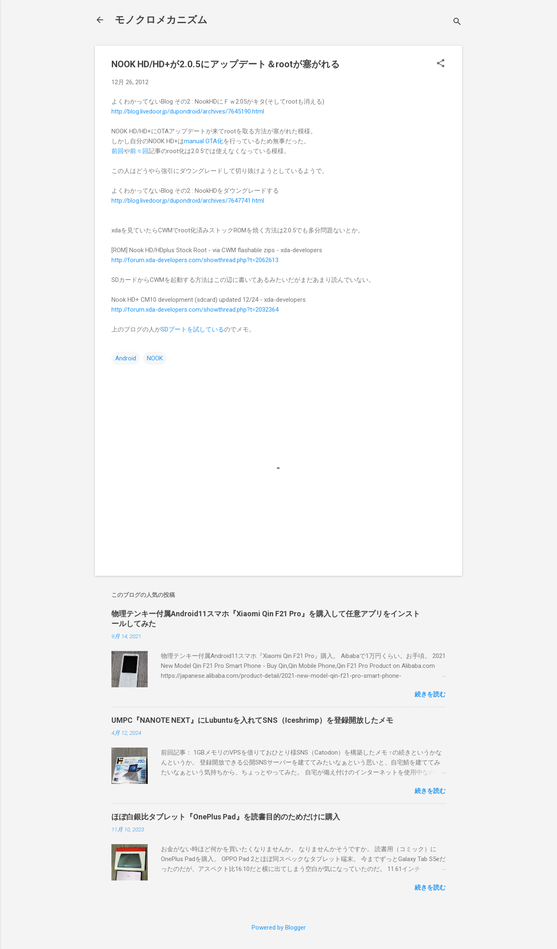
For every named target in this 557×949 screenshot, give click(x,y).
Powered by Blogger (279, 927)
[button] (441, 64)
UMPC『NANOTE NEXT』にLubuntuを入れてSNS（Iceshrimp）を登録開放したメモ (252, 720)
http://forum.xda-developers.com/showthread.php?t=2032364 (194, 309)
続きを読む (430, 694)
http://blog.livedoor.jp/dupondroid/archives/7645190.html (187, 111)
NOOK (155, 358)
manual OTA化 (203, 141)
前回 (117, 151)
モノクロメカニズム (161, 20)
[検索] (457, 22)
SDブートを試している (192, 329)
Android (125, 358)
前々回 (139, 151)
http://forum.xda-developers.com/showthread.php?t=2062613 (194, 260)
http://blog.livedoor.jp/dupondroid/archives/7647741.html (187, 200)
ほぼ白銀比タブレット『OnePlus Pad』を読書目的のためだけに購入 (225, 816)
